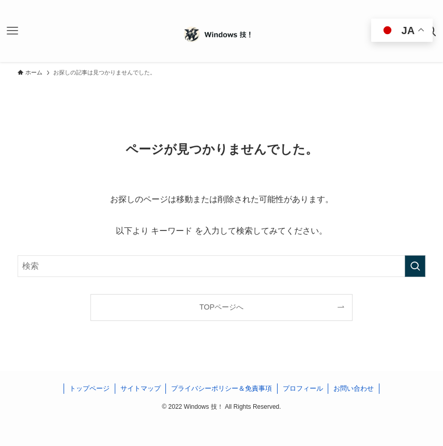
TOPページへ (221, 307)
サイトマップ (140, 388)
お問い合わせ (353, 388)
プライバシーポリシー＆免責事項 (221, 388)
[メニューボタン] (12, 31)
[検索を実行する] (415, 266)
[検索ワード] (221, 266)
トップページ (89, 388)
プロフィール (303, 388)
